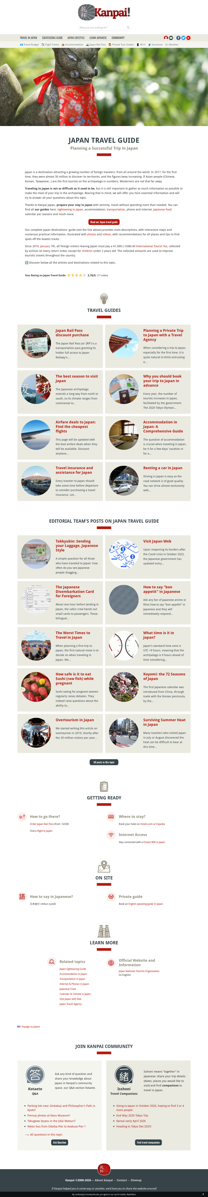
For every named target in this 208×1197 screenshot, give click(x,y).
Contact (122, 1180)
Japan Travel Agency (71, 1004)
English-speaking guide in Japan (145, 904)
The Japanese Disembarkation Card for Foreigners (75, 591)
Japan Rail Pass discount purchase (72, 332)
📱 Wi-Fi (140, 44)
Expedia (160, 824)
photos (91, 234)
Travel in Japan (28, 38)
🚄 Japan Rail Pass (96, 44)
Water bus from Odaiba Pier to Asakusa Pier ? (56, 1126)
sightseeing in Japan (70, 209)
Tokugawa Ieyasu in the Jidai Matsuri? (51, 1121)
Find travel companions (148, 1142)
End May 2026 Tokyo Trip (132, 1115)
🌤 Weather (171, 44)
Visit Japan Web (157, 541)
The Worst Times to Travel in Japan (73, 635)
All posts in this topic (104, 762)
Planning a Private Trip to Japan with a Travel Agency (163, 335)
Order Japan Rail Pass (42, 824)
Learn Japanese (98, 38)
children (87, 251)
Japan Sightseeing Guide (73, 969)
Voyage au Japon (31, 1026)
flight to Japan (44, 831)
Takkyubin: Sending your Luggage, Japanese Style (77, 546)
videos (107, 234)
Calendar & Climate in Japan (75, 994)
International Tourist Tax (151, 246)
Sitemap (136, 1180)
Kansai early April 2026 (131, 1121)
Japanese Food (68, 989)
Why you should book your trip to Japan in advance (162, 381)
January (45, 246)
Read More (131, 1194)
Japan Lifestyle (76, 38)
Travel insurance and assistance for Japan (74, 470)
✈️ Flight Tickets (50, 44)
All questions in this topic (46, 1134)
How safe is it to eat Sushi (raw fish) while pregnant (75, 678)
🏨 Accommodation (72, 44)
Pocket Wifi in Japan (154, 842)
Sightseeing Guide (52, 38)
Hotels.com (146, 824)
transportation (116, 209)
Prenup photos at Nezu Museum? (48, 1115)
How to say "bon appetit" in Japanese (161, 589)
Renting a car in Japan (162, 468)
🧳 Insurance (155, 44)
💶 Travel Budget (29, 44)
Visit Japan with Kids (70, 999)
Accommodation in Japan (73, 974)
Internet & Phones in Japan (74, 984)
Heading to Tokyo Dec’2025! (133, 1126)
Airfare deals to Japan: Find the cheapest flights (76, 426)
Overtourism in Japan (75, 720)
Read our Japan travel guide (104, 222)
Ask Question (59, 1142)
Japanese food (162, 209)
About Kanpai (104, 1180)
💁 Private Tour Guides (121, 44)
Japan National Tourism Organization (139, 971)
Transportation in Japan (72, 979)
